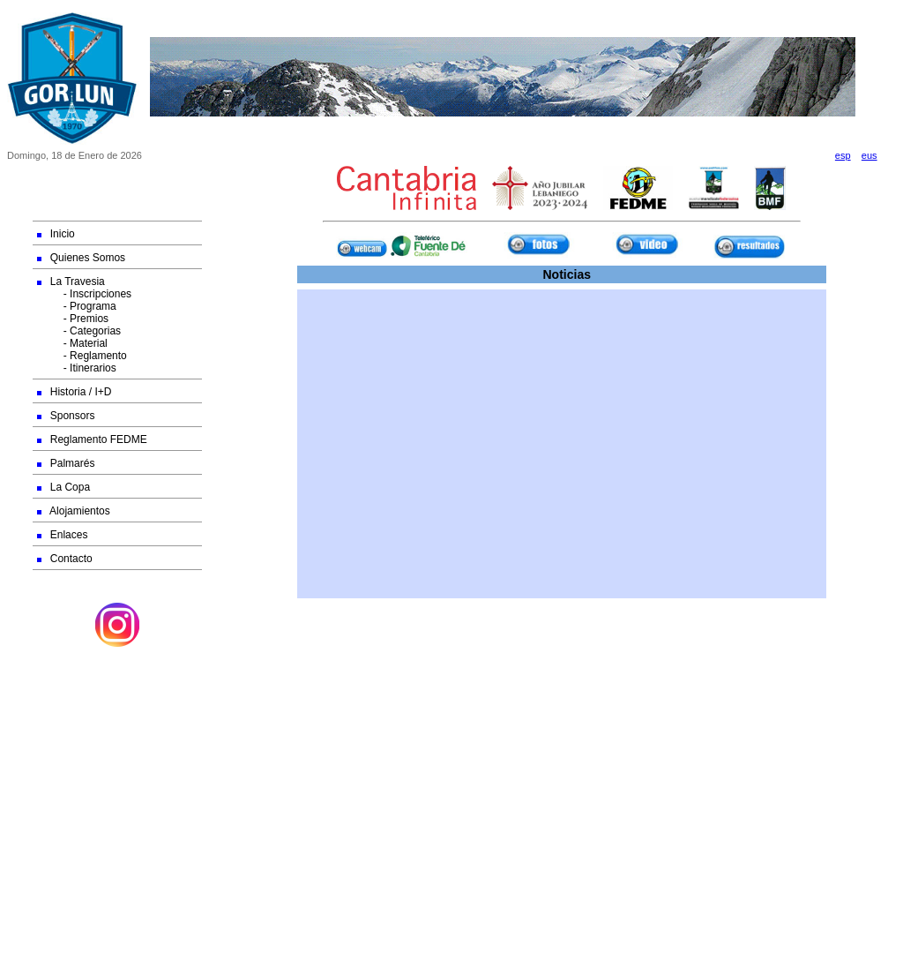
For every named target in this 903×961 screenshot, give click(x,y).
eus (869, 155)
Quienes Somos (81, 258)
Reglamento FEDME (92, 439)
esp (843, 155)
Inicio (56, 234)
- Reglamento (82, 355)
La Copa (63, 487)
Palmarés (66, 463)
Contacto (65, 558)
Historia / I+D (74, 392)
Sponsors (66, 415)
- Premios (72, 318)
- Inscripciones (84, 294)
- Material (72, 343)
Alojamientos (73, 511)
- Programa (76, 306)
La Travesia (71, 281)
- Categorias (79, 331)
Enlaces (62, 535)
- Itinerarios (76, 368)
